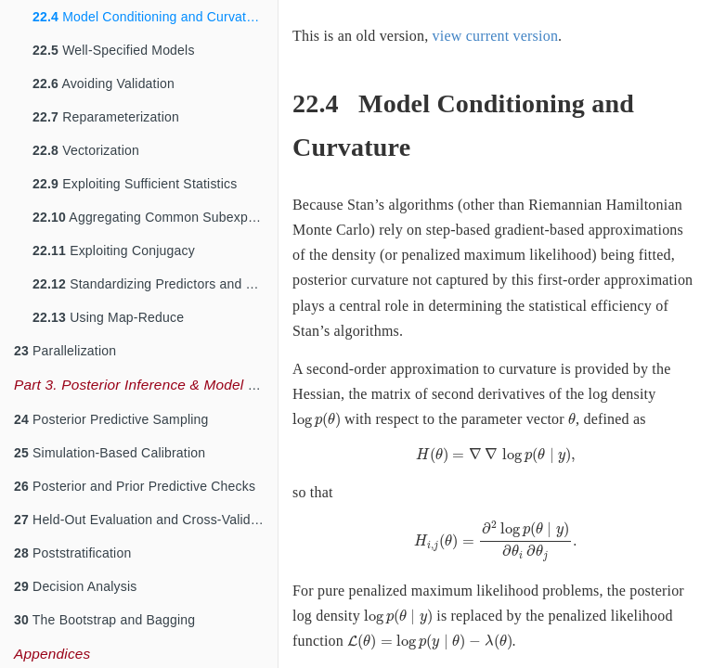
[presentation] (316, 420)
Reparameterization (105, 116)
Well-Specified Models (113, 50)
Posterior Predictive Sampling (111, 419)
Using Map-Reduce (108, 317)
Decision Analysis (75, 586)
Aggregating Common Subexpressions (155, 217)
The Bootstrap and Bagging (104, 619)
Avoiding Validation (103, 83)
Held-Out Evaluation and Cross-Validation (146, 519)
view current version (496, 36)
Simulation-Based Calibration (109, 452)
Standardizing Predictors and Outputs (155, 283)
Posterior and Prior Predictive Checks (134, 486)
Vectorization (85, 150)
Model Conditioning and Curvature (149, 16)
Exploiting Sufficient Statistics (134, 183)
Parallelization (65, 350)
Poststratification (72, 553)
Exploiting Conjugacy (113, 250)
